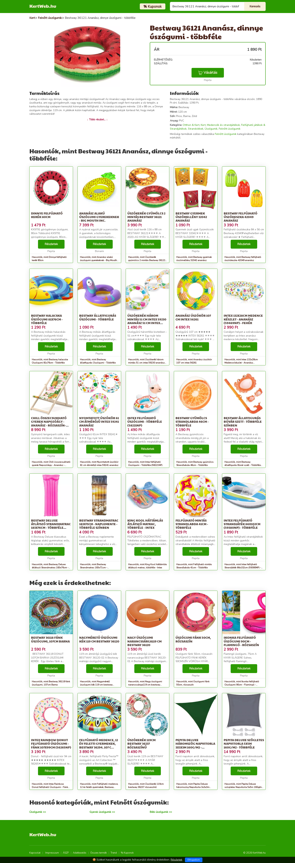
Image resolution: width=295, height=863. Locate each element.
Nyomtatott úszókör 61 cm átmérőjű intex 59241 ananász (99, 421)
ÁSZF (66, 853)
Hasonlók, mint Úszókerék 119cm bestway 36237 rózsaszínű (146, 785)
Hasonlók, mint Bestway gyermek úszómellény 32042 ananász (194, 259)
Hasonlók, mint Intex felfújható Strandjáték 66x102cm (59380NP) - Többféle (242, 567)
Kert (203, 125)
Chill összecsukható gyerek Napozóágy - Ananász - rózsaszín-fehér (49, 423)
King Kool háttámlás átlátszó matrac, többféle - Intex (145, 524)
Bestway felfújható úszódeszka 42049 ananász (240, 217)
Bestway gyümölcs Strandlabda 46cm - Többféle (192, 421)
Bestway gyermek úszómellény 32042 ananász (191, 217)
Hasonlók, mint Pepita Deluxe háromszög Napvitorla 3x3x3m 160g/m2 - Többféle (192, 787)
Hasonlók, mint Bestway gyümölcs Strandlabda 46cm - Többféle (195, 463)
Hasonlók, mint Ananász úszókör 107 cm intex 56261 (194, 361)
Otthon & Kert (191, 125)
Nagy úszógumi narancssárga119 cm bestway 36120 (144, 641)
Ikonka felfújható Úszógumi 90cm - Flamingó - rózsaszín (241, 641)
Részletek (51, 244)
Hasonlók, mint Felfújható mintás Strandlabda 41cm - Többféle (194, 566)
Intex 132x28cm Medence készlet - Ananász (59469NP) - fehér (243, 319)
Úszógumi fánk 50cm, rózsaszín (193, 639)
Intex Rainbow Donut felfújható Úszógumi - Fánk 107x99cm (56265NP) (51, 743)
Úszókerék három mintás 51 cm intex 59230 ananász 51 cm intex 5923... (146, 321)
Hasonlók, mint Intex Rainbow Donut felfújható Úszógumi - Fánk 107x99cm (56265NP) (50, 787)
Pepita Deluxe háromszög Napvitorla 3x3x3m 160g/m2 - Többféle (195, 745)
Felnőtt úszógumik (229, 129)
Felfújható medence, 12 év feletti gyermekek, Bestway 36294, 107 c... (98, 743)
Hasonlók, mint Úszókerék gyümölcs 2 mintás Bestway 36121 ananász (146, 260)
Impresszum (52, 853)
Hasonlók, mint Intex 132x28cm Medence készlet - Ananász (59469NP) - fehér (241, 362)
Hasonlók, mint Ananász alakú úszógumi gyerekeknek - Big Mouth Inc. (98, 260)
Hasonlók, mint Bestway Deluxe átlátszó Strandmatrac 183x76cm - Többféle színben (50, 567)
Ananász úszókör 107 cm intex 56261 (193, 317)
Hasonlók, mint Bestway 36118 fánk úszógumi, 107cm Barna (51, 683)
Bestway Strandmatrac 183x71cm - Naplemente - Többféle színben (98, 524)
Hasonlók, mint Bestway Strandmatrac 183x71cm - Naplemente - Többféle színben (96, 567)
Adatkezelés (79, 853)
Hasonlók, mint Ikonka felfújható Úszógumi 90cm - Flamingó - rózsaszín (241, 684)
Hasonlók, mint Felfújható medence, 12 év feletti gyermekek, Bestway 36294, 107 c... (99, 787)
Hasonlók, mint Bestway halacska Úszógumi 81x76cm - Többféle (50, 361)
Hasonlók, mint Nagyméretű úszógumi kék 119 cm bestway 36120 (96, 684)
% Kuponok (127, 853)
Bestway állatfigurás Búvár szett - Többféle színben (243, 421)
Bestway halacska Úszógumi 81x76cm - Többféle (47, 319)
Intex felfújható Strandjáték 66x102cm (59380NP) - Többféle (242, 524)
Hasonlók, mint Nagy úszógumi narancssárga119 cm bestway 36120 (145, 684)
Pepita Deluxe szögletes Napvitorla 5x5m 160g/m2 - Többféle (244, 743)
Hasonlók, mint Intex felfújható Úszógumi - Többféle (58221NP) (145, 463)
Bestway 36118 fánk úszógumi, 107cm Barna (50, 639)
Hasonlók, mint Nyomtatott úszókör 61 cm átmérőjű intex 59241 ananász (99, 463)
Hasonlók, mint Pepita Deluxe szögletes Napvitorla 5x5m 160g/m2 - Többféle (243, 787)
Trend (114, 853)
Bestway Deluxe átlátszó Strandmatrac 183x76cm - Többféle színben (51, 525)
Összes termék (98, 853)
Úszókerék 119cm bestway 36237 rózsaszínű (141, 743)
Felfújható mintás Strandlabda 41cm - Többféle (192, 524)
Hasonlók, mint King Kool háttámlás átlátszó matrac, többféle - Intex (147, 566)
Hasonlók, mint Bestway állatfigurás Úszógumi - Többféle (98, 361)
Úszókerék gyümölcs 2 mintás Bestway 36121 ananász (146, 217)
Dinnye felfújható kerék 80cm (47, 215)
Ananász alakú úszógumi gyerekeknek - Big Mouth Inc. (99, 217)
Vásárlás (207, 72)
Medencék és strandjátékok (223, 125)
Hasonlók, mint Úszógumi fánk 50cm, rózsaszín (192, 683)
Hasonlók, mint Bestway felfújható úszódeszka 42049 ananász (242, 259)
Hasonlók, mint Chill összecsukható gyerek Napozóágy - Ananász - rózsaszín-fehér (51, 465)
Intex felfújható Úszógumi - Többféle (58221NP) (144, 421)
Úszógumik (211, 129)
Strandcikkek (195, 129)
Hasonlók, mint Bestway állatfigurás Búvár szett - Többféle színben (242, 465)
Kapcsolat (34, 853)
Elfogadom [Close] (194, 859)
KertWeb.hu (42, 6)
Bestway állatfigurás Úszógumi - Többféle (97, 317)
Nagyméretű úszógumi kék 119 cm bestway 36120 (99, 639)
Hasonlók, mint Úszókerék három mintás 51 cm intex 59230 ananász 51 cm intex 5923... (146, 362)
